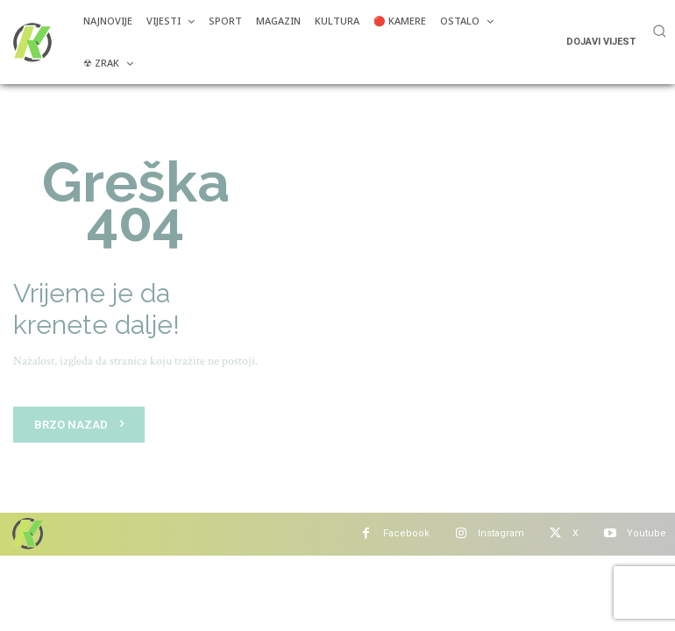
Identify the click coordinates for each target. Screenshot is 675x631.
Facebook (406, 533)
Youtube (646, 533)
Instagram (501, 533)
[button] (659, 31)
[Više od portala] (31, 42)
